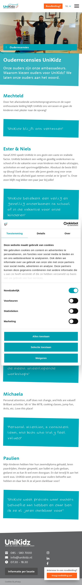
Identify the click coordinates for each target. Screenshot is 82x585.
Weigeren (40, 358)
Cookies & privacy (13, 581)
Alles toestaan (41, 336)
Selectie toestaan (41, 347)
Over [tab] (67, 233)
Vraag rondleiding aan (62, 575)
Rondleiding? (53, 6)
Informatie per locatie (21, 571)
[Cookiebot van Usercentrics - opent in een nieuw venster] (63, 224)
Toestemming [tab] (14, 233)
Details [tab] (41, 233)
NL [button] (66, 6)
